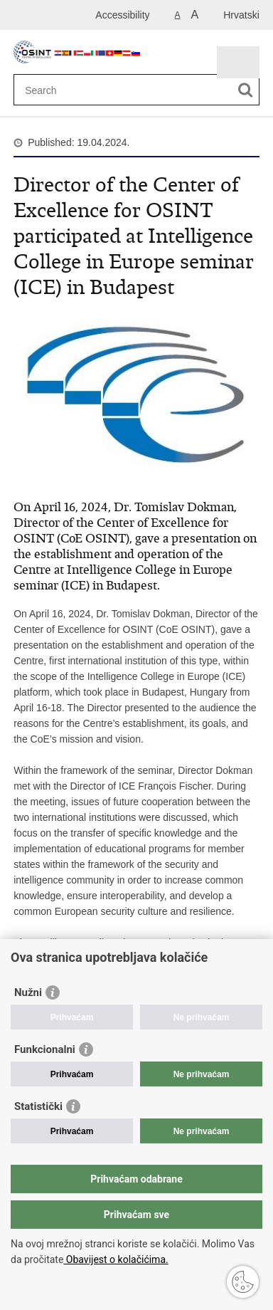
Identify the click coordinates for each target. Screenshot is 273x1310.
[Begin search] (245, 90)
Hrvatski (241, 15)
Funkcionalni (44, 1049)
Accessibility (122, 15)
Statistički (38, 1106)
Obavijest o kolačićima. (115, 1259)
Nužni (28, 992)
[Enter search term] (124, 90)
